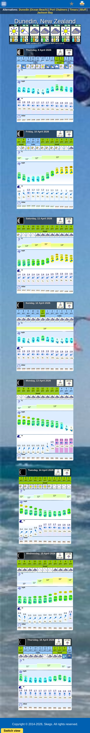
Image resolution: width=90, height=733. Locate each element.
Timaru (74, 9)
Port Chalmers (59, 9)
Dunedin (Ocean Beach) (33, 9)
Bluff (83, 9)
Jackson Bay (45, 12)
